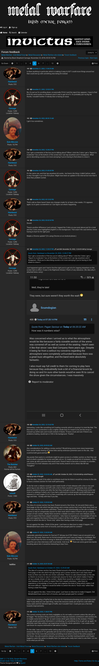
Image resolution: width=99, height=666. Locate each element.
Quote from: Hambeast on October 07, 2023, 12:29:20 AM (48, 568)
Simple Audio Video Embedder (11, 661)
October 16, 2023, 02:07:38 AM (42, 564)
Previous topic (83, 58)
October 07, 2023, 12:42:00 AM (42, 532)
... (21, 63)
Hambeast (12, 82)
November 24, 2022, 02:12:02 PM (43, 199)
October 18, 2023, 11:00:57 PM (42, 612)
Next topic (94, 58)
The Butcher (12, 464)
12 (52, 63)
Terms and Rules (85, 661)
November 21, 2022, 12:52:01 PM (43, 89)
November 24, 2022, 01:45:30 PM (43, 170)
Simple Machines (20, 659)
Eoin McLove (12, 142)
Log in (3, 27)
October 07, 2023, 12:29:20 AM (42, 502)
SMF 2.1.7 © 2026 (6, 659)
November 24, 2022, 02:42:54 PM (43, 220)
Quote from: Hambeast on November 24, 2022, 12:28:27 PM (49, 253)
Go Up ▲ (95, 661)
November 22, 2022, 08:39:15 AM (43, 118)
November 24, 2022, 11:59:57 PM (43, 249)
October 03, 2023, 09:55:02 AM (42, 445)
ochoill (12, 493)
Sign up (13, 27)
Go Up (3, 651)
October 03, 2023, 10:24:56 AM (42, 474)
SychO (23, 663)
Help (76, 661)
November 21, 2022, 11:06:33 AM (43, 68)
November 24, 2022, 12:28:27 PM (43, 150)
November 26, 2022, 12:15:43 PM (43, 424)
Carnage (12, 108)
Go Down (4, 63)
